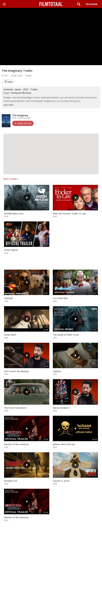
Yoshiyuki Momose (21, 92)
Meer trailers (10, 179)
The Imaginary (20, 115)
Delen (8, 81)
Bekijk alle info (23, 123)
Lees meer (8, 104)
